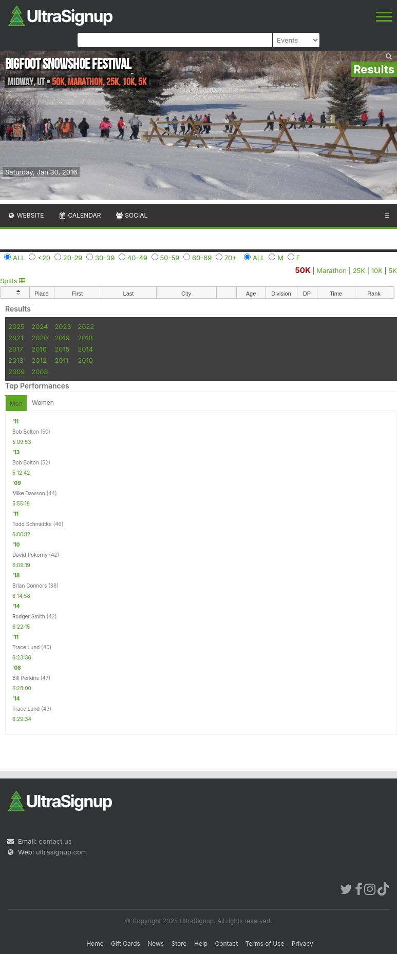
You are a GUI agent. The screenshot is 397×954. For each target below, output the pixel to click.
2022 (86, 326)
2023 (62, 326)
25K (359, 270)
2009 (16, 371)
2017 (15, 349)
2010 (85, 360)
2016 (38, 349)
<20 (43, 258)
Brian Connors (29, 585)
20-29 (73, 258)
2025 (16, 326)
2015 (61, 349)
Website (25, 215)
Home (95, 943)
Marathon (331, 270)
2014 (85, 349)
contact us (55, 841)
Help (200, 943)
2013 (15, 360)
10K (377, 270)
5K (393, 270)
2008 (39, 371)
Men (16, 403)
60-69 (202, 258)
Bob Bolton (25, 432)
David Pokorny (30, 555)
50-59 (170, 258)
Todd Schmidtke (32, 524)
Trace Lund (26, 647)
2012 (38, 360)
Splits (12, 281)
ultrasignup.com (61, 852)
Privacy (302, 943)
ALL (19, 258)
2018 (85, 338)
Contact (226, 943)
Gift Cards (125, 943)
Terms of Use (264, 943)
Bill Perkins (25, 678)
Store (179, 943)
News (155, 943)
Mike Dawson (28, 493)
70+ (230, 258)
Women (43, 402)
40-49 (137, 258)
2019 (61, 338)
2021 (15, 338)
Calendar (80, 215)
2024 (39, 326)
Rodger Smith (28, 616)
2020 (39, 338)
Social (131, 215)
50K (302, 270)
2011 (61, 360)
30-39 (105, 258)
